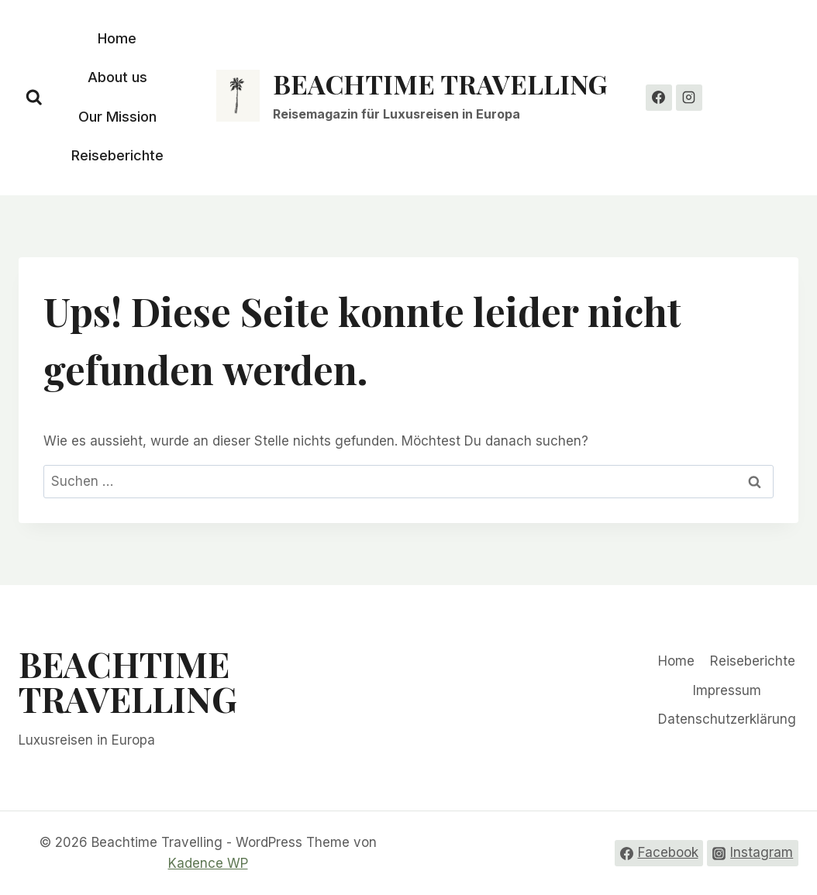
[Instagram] (689, 97)
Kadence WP (208, 863)
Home (117, 38)
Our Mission (117, 116)
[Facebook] (659, 97)
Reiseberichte (117, 155)
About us (117, 77)
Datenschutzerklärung (727, 719)
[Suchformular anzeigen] (34, 97)
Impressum (727, 690)
